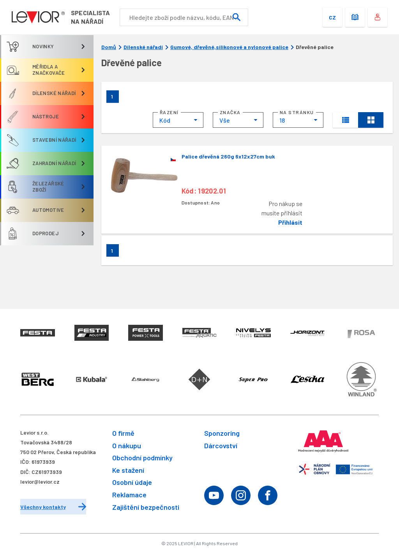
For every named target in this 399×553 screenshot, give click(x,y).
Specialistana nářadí (96, 17)
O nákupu (126, 445)
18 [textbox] (282, 120)
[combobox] (178, 120)
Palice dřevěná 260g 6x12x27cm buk (228, 156)
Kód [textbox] (164, 120)
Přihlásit (290, 222)
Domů (108, 47)
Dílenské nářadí (143, 47)
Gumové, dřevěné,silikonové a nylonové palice (229, 47)
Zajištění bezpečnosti (145, 507)
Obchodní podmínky (142, 457)
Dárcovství (220, 445)
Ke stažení (128, 470)
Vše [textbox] (224, 120)
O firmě (123, 433)
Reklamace (129, 494)
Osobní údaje (132, 482)
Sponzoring (222, 433)
